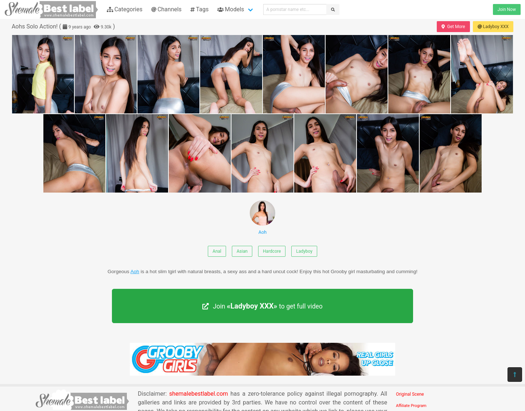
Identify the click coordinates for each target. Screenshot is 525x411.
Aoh (262, 217)
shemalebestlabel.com (198, 393)
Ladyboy (304, 251)
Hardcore (272, 251)
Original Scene (410, 394)
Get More (453, 26)
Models (230, 9)
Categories (125, 9)
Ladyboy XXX (493, 26)
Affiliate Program (411, 405)
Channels (166, 9)
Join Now (507, 9)
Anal (217, 251)
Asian (242, 251)
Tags (199, 9)
